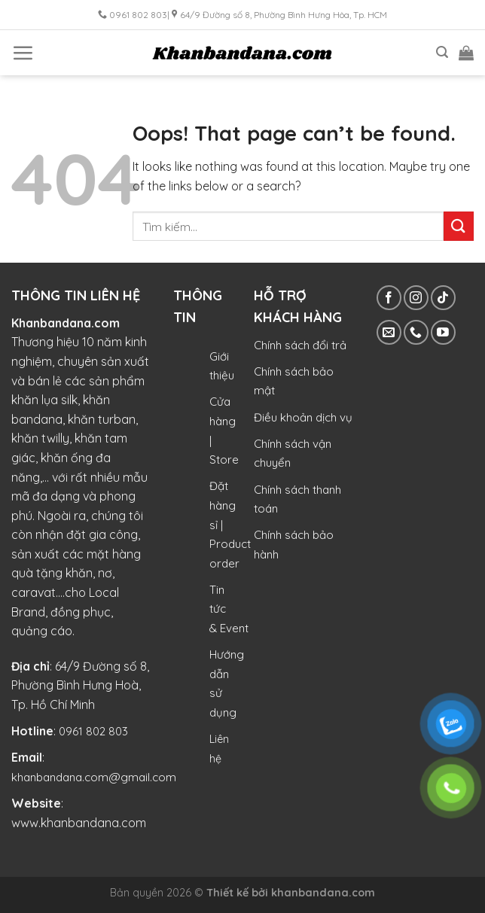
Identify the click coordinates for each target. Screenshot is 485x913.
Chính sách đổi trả (300, 345)
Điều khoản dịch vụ (303, 417)
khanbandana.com (323, 892)
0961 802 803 (93, 731)
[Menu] (22, 53)
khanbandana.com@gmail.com (93, 777)
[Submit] (459, 226)
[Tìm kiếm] (442, 52)
